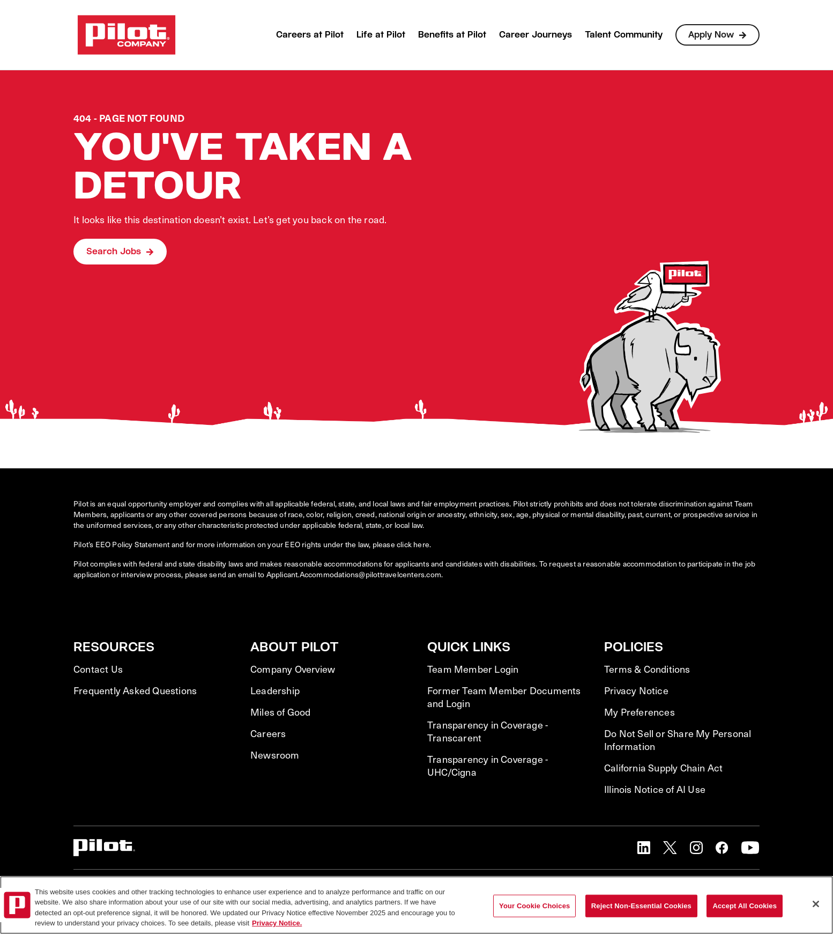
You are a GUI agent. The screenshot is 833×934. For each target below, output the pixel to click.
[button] (643, 847)
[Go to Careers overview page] (126, 35)
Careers (268, 733)
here (421, 544)
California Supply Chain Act (663, 767)
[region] (416, 905)
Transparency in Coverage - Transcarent (487, 731)
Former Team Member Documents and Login (504, 697)
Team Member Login (472, 669)
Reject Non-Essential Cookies (641, 906)
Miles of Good (280, 711)
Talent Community (624, 35)
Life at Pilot (380, 35)
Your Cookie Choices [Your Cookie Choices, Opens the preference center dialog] (534, 906)
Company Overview (292, 669)
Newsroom (275, 754)
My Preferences (639, 711)
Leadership (275, 690)
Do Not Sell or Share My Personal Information (677, 740)
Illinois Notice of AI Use (654, 789)
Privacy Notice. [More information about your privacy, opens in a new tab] (277, 923)
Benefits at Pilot (452, 35)
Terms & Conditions (647, 669)
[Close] (816, 904)
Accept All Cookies (744, 906)
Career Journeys (535, 35)
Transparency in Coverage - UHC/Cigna (487, 765)
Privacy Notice (636, 690)
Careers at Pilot (310, 35)
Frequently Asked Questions (135, 690)
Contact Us (98, 669)
